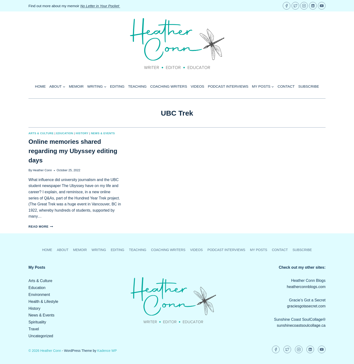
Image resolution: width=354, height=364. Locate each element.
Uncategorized (40, 336)
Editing (117, 86)
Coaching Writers (168, 86)
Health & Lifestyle (43, 302)
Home (40, 86)
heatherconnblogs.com (306, 287)
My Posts (258, 250)
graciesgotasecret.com (306, 306)
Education (64, 133)
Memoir (76, 86)
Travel (33, 329)
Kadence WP (107, 351)
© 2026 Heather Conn (44, 351)
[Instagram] (304, 6)
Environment (39, 295)
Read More (40, 226)
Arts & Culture (41, 133)
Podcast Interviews (228, 86)
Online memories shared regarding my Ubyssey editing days (72, 151)
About (62, 250)
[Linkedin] (313, 6)
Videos (197, 86)
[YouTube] (322, 6)
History (82, 133)
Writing (99, 250)
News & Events (103, 133)
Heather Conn (42, 170)
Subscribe (308, 86)
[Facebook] (286, 6)
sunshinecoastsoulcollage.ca (301, 325)
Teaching (137, 86)
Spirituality (37, 322)
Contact (286, 86)
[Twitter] (295, 6)
